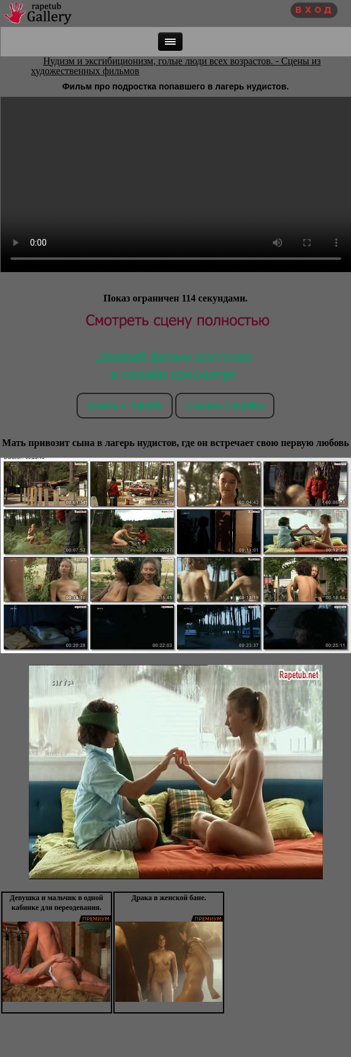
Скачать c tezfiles (224, 405)
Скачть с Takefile (124, 405)
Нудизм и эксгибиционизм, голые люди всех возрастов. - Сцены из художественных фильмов (176, 66)
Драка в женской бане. (168, 897)
